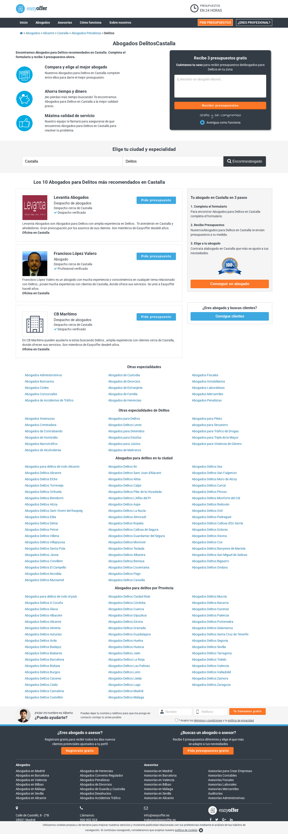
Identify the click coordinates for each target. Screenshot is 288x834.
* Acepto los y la (214, 720)
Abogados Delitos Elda (40, 517)
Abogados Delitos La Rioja (126, 659)
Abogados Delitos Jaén (124, 653)
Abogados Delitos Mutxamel (44, 580)
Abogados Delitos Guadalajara (129, 634)
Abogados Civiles (37, 388)
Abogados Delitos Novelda (43, 574)
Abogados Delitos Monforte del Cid (216, 498)
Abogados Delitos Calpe (124, 485)
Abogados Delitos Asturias (43, 634)
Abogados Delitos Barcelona (44, 659)
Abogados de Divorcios (124, 381)
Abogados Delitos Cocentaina (128, 567)
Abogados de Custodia (124, 375)
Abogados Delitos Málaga (126, 697)
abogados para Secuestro (210, 425)
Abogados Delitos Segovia (210, 640)
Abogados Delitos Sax (207, 466)
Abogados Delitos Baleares (43, 653)
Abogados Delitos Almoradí (127, 517)
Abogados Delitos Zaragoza (211, 685)
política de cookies (186, 830)
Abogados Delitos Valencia (210, 666)
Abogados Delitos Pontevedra (212, 621)
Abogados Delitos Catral (209, 485)
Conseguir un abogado (229, 284)
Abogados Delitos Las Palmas (129, 666)
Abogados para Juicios (124, 444)
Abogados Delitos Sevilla (209, 647)
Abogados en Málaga (30, 789)
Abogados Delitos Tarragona (212, 653)
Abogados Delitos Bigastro (210, 561)
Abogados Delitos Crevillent (44, 561)
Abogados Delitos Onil (207, 510)
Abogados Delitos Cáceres (43, 678)
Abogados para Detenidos (126, 431)
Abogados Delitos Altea (124, 479)
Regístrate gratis (80, 750)
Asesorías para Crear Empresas (230, 771)
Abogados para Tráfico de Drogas (215, 431)
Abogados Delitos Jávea (41, 555)
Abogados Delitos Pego (124, 574)
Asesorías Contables (222, 775)
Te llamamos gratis (247, 711)
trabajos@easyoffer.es (160, 820)
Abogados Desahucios (95, 793)
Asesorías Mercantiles (223, 789)
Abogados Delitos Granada (127, 628)
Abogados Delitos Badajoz (43, 647)
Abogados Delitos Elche (41, 479)
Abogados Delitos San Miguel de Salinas (219, 555)
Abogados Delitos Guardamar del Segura (136, 536)
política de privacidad (241, 720)
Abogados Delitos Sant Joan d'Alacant (134, 473)
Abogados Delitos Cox (207, 542)
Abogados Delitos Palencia (210, 615)
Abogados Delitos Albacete (43, 615)
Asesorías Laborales (222, 784)
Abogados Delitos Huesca (126, 647)
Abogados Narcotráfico (41, 444)
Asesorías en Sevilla (157, 793)
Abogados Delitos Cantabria (44, 691)
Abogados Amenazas (40, 418)
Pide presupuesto (156, 200)
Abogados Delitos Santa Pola (45, 548)
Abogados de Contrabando (44, 431)
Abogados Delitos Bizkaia (42, 666)
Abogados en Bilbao (30, 784)
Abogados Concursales (41, 394)
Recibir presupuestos (220, 105)
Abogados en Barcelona (32, 775)
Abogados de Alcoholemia (43, 450)
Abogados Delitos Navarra (210, 603)
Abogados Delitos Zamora (210, 678)
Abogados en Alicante (31, 798)
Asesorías (151, 765)
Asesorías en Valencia (159, 780)
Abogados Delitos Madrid (125, 691)
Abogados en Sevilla (30, 793)
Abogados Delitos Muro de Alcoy (214, 479)
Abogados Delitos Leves (125, 425)
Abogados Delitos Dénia (41, 523)
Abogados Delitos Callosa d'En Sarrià (217, 523)
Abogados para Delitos (124, 418)
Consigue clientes (230, 316)
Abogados (23, 765)
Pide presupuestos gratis (208, 750)
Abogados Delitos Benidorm (44, 498)
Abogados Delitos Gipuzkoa (127, 615)
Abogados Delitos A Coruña (44, 603)
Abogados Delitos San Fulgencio (214, 473)
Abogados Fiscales (205, 375)
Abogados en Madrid (30, 771)
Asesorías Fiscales (221, 780)
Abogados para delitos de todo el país (51, 596)
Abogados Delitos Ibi (122, 466)
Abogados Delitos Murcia (209, 596)
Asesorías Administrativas (226, 798)
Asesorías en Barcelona (160, 775)
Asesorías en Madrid (158, 771)
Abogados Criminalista (40, 425)
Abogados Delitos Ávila (41, 640)
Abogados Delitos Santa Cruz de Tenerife (220, 634)
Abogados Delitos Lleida (125, 678)
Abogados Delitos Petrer (41, 529)
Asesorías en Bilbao (157, 784)
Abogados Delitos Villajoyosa (45, 542)
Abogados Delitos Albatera (126, 555)
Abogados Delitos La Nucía (127, 510)
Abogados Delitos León (124, 672)
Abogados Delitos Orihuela (43, 492)
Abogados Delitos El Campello (45, 567)
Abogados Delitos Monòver (127, 542)
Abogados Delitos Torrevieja (44, 485)
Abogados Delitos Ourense (210, 609)
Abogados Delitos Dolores (210, 529)
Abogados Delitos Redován (211, 504)
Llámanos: (87, 815)
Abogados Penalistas (207, 400)
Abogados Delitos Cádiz (41, 685)
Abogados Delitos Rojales (126, 523)
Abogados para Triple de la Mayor (215, 437)
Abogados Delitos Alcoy (41, 504)
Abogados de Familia (122, 394)
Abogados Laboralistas (208, 388)
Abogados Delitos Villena (42, 536)
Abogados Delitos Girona (125, 621)
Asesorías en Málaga (158, 789)
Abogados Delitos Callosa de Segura (133, 529)
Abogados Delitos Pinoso (209, 492)
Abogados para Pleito (207, 418)
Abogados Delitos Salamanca (212, 628)
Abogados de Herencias (124, 400)
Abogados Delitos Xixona (209, 536)
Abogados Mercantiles (207, 394)
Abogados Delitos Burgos (42, 672)
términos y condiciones (208, 720)
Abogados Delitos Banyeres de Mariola (218, 548)
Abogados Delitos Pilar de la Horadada (135, 492)
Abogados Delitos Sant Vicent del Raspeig (54, 510)
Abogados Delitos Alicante (43, 473)
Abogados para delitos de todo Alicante (52, 466)
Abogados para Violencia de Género (217, 444)
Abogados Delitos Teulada (126, 548)
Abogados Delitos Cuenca (126, 609)
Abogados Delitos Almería (43, 628)
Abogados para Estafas (124, 437)
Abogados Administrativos (43, 375)
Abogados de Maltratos (124, 450)
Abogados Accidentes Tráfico (100, 798)
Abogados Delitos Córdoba (127, 603)
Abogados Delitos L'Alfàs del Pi (129, 498)
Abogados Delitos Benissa (126, 561)
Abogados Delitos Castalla (126, 580)
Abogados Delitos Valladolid (211, 672)
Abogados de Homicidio (41, 437)
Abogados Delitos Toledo (209, 659)
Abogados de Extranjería (125, 388)
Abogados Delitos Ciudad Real (129, 596)
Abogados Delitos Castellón (44, 697)
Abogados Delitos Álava (41, 609)
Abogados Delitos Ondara (210, 567)
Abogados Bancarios (39, 381)
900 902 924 (88, 820)
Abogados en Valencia (31, 780)
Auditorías (215, 793)
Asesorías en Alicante (159, 798)
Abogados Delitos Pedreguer (212, 517)
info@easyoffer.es (156, 815)
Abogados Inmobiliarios (208, 381)
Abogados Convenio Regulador (101, 775)
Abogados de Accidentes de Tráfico (49, 400)
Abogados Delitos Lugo (124, 685)
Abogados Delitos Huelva (125, 640)
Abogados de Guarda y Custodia (102, 789)
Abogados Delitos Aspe (124, 504)
